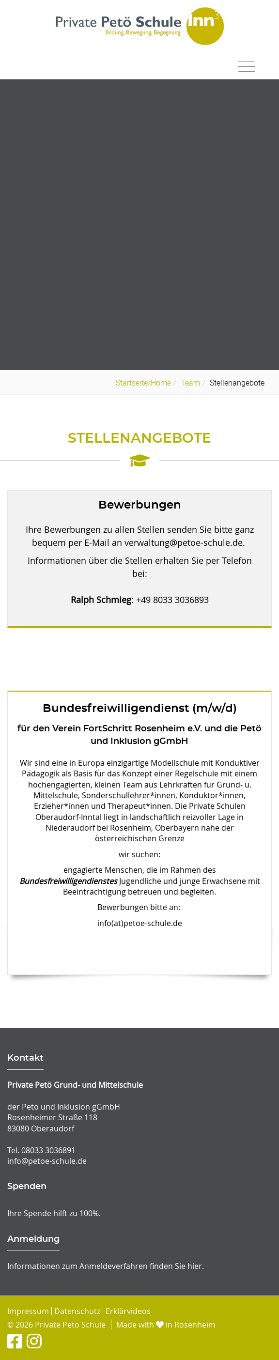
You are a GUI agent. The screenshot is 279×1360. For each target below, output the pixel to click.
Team (190, 382)
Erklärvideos (128, 1311)
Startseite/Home (143, 382)
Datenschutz (77, 1311)
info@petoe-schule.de (47, 1161)
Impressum (28, 1311)
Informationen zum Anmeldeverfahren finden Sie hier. (105, 1266)
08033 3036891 (48, 1150)
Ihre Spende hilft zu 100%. (54, 1213)
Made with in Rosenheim (166, 1324)
